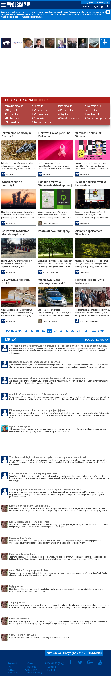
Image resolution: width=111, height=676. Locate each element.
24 (37, 330)
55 (86, 330)
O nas (30, 663)
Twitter (80, 661)
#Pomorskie (66, 110)
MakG (98, 652)
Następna (97, 330)
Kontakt (51, 669)
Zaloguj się (87, 2)
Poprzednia (14, 330)
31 (78, 330)
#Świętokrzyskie (68, 118)
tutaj (41, 17)
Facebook (70, 661)
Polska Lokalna (96, 339)
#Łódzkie (38, 106)
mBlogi (11, 339)
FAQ (10, 666)
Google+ (90, 661)
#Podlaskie (65, 106)
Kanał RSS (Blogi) (55, 663)
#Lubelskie (12, 118)
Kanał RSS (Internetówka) (34, 670)
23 (32, 330)
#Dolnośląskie (14, 106)
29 (66, 330)
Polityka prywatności (13, 670)
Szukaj (85, 6)
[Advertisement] (55, 72)
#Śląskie (63, 114)
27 (55, 330)
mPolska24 (54, 652)
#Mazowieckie (41, 114)
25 (43, 330)
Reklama (31, 666)
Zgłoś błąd (52, 666)
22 (26, 330)
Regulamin (13, 663)
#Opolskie (38, 118)
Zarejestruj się (101, 2)
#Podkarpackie (41, 122)
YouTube (100, 661)
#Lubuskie (12, 122)
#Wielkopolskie (94, 114)
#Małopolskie (40, 110)
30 (72, 330)
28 (61, 330)
